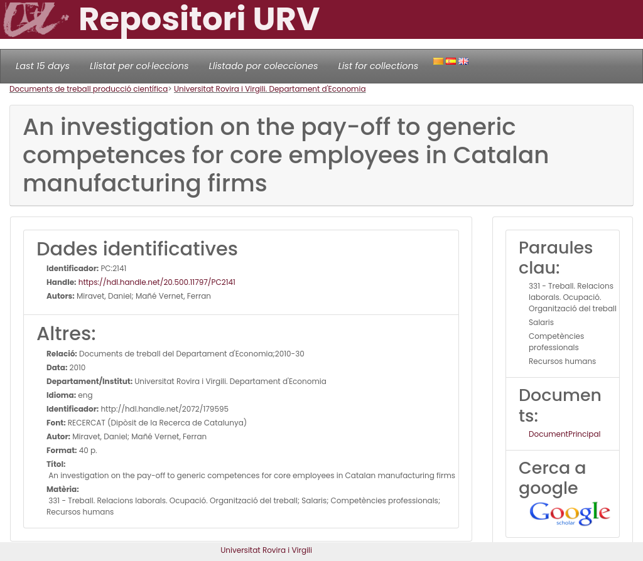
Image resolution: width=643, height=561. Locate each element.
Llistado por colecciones (263, 66)
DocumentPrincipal (564, 434)
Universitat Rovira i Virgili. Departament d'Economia (270, 88)
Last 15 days (43, 66)
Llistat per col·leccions (139, 66)
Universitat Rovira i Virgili (266, 550)
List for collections (378, 66)
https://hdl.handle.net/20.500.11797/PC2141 (156, 282)
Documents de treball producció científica (88, 88)
